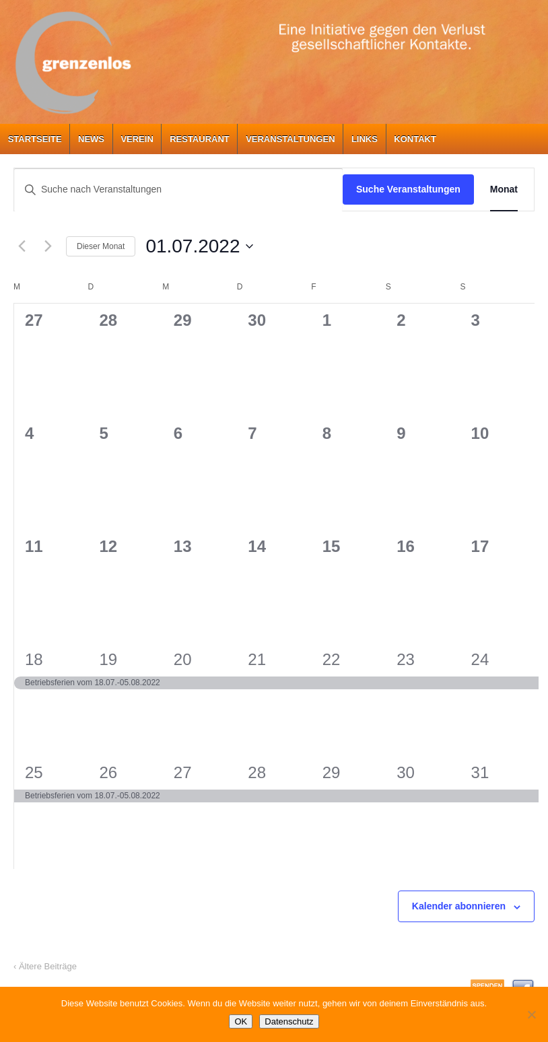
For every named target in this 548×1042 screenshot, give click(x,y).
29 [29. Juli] (331, 772)
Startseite (35, 139)
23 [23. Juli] (406, 659)
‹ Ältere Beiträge (45, 966)
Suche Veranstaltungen (408, 189)
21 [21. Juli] (257, 659)
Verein (137, 139)
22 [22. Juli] (331, 659)
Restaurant (200, 139)
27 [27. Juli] (183, 772)
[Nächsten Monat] (48, 246)
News (91, 139)
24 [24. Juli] (480, 659)
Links (364, 139)
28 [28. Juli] (257, 772)
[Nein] (531, 1014)
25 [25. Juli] (34, 772)
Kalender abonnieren (459, 906)
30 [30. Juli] (406, 772)
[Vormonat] (21, 246)
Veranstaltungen (290, 139)
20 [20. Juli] (183, 659)
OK (240, 1021)
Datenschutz (289, 1021)
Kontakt (415, 139)
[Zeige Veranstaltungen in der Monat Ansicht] (504, 189)
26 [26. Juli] (108, 772)
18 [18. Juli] (34, 659)
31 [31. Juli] (480, 772)
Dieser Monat (101, 246)
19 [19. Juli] (108, 659)
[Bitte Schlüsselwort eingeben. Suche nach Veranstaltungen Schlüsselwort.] (178, 189)
